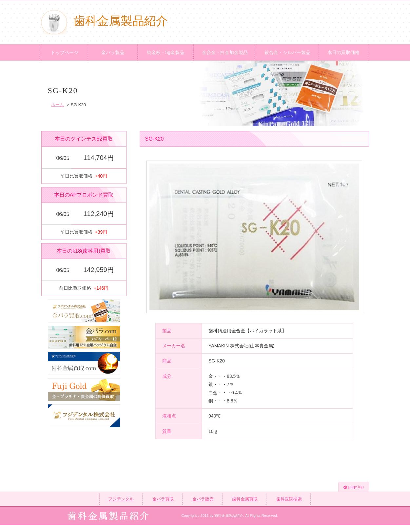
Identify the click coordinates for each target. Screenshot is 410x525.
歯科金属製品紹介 (104, 21)
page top (353, 487)
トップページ (64, 52)
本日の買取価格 (343, 52)
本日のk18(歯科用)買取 (83, 251)
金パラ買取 (163, 498)
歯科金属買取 (245, 498)
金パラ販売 (203, 498)
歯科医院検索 (289, 498)
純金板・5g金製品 (165, 52)
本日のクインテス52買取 (84, 139)
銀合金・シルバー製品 (287, 52)
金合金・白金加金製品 (225, 52)
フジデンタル (121, 498)
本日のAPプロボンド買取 (83, 195)
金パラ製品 (112, 52)
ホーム (57, 104)
